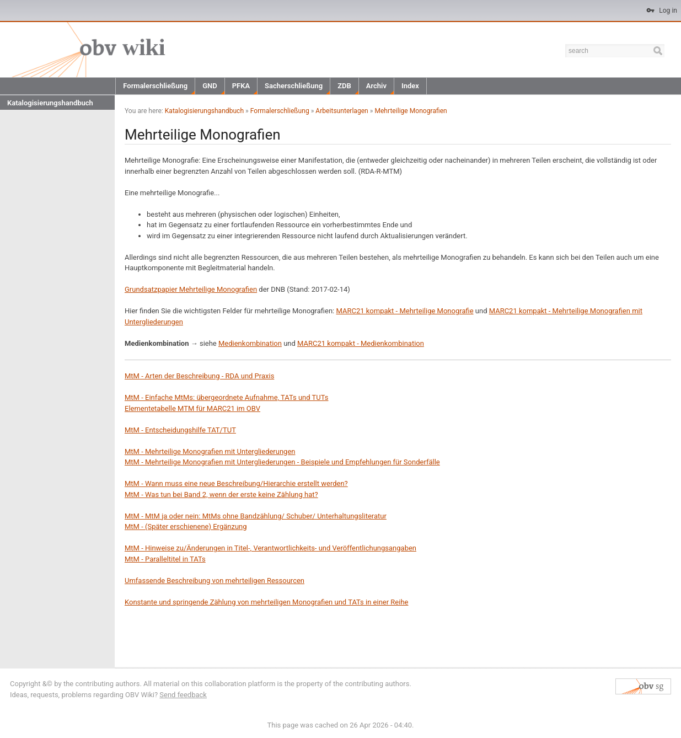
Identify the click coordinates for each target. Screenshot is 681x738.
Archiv (376, 86)
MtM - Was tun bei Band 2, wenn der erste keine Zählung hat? (221, 494)
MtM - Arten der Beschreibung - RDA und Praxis (199, 376)
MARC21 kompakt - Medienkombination (360, 343)
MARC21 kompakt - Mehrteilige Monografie (404, 311)
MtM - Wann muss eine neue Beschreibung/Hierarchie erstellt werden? (236, 483)
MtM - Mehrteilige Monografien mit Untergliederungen (210, 451)
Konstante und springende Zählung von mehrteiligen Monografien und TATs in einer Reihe (266, 602)
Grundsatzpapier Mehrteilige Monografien (191, 289)
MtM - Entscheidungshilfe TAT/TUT (180, 430)
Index (410, 86)
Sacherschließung (294, 86)
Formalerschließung (155, 86)
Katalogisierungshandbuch (50, 103)
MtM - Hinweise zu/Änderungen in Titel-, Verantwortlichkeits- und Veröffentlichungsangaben (270, 548)
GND (209, 86)
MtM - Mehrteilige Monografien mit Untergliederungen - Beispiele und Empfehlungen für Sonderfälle (282, 462)
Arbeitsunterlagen (341, 111)
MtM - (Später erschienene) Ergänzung (186, 526)
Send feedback (183, 695)
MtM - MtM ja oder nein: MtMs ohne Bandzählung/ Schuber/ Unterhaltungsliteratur (256, 516)
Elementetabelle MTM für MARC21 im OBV (192, 408)
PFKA (241, 86)
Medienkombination (250, 343)
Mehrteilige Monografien (410, 111)
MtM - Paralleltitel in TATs (165, 559)
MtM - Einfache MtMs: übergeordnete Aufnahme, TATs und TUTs (227, 397)
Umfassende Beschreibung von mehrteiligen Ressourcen (214, 580)
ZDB (344, 86)
